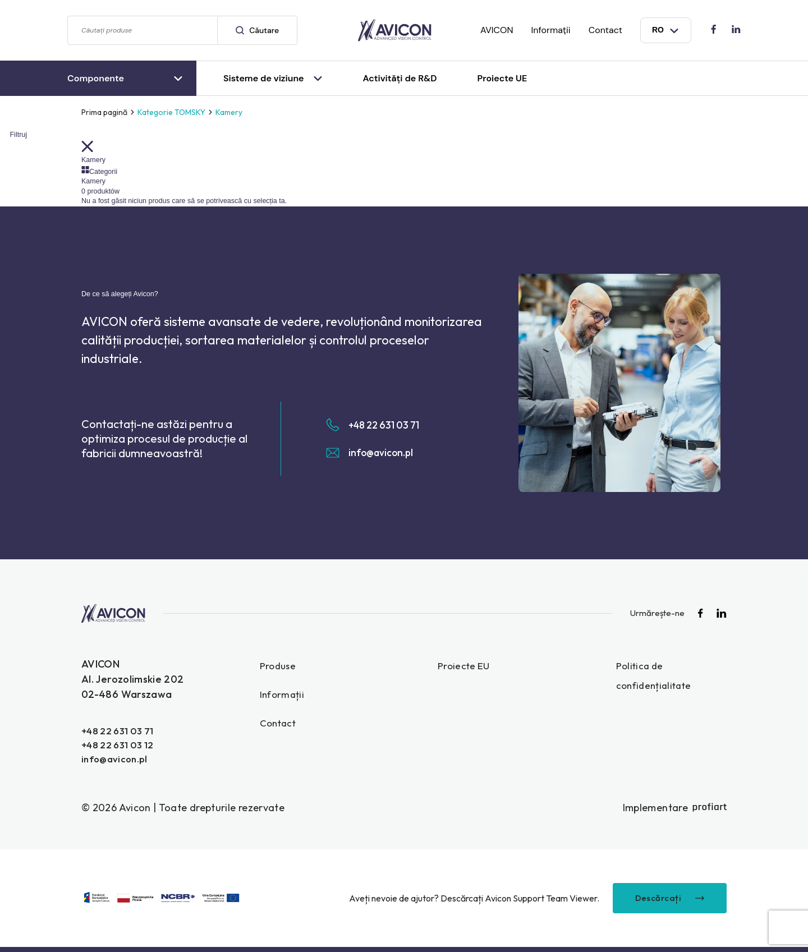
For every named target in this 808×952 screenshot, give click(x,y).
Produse (279, 665)
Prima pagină (104, 112)
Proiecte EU (465, 665)
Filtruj (13, 135)
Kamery (93, 160)
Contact (605, 30)
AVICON (496, 30)
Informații (551, 30)
